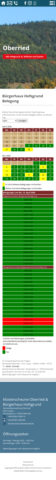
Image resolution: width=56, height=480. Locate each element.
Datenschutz (28, 464)
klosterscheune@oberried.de (21, 423)
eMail (8, 366)
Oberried (16, 48)
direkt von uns (11, 344)
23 (43, 174)
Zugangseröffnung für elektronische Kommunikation (28, 467)
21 (29, 174)
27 (7, 149)
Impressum (28, 461)
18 (7, 174)
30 (29, 149)
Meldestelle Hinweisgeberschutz (28, 470)
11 (7, 171)
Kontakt (15, 366)
